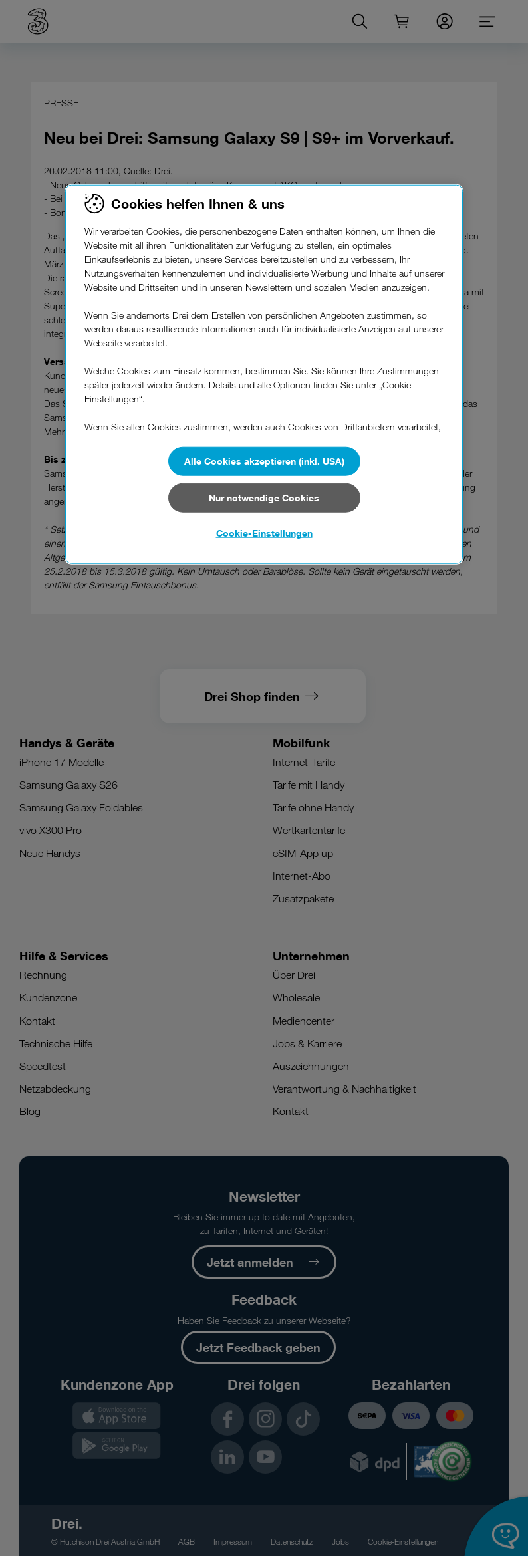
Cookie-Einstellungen (264, 533)
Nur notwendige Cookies (264, 497)
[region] (264, 374)
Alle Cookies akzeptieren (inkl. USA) (264, 461)
